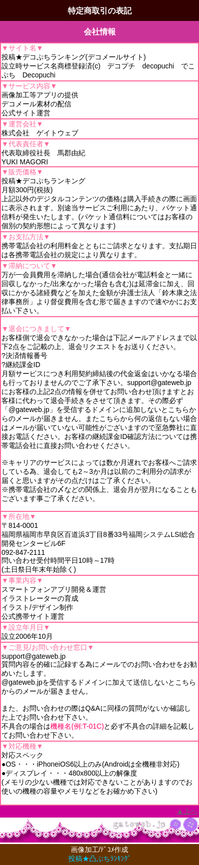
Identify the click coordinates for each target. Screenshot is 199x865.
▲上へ (187, 811)
